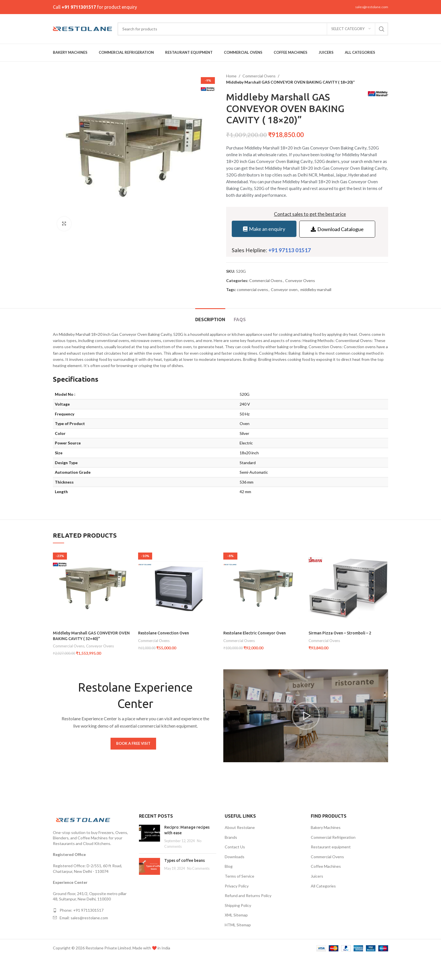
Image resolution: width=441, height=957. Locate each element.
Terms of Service (239, 876)
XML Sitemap (236, 915)
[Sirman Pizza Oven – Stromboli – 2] (348, 588)
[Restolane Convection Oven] (178, 588)
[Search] (253, 29)
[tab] (210, 316)
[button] (306, 716)
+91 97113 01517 (289, 250)
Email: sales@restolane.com (84, 917)
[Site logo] (82, 28)
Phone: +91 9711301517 (82, 910)
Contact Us (235, 846)
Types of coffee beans (184, 860)
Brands (231, 837)
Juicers (317, 876)
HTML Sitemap (238, 924)
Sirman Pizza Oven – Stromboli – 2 (340, 633)
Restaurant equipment (331, 846)
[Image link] (84, 819)
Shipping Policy (238, 905)
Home (231, 75)
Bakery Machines (326, 827)
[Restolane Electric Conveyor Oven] (263, 588)
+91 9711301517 (79, 7)
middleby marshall (315, 289)
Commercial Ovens (259, 75)
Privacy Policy (237, 886)
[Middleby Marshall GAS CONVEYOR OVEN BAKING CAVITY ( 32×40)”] (92, 588)
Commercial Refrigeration (333, 837)
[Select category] (351, 29)
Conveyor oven (284, 289)
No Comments (198, 868)
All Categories (323, 886)
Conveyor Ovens (300, 280)
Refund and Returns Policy (248, 895)
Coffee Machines (326, 866)
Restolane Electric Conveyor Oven (254, 633)
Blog (229, 866)
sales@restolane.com (371, 7)
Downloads (234, 856)
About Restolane (240, 827)
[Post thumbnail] (149, 837)
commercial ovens (252, 289)
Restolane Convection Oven (163, 633)
